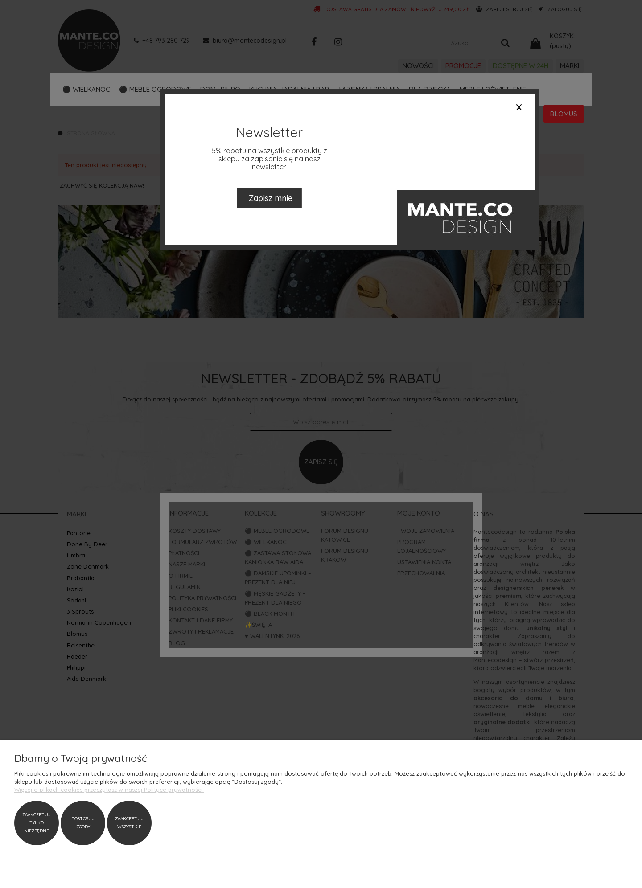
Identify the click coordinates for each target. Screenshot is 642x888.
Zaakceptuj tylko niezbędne (36, 823)
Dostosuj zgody (83, 823)
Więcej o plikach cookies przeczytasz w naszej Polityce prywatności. (109, 789)
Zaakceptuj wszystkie (129, 823)
